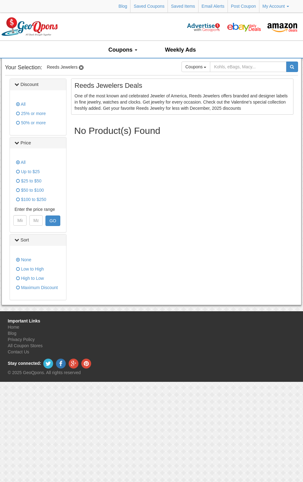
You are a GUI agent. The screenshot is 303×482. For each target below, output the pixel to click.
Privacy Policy (21, 339)
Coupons (123, 50)
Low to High (30, 269)
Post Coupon (243, 6)
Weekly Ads (180, 50)
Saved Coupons (149, 6)
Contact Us (18, 351)
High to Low (30, 278)
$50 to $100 (30, 190)
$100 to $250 (31, 199)
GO (52, 220)
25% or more (31, 113)
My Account (275, 6)
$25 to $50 (28, 180)
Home (13, 327)
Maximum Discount (37, 287)
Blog (122, 6)
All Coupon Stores (25, 345)
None (23, 259)
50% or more (31, 122)
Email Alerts (213, 6)
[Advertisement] (182, 152)
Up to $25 (28, 171)
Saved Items (183, 6)
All (21, 104)
